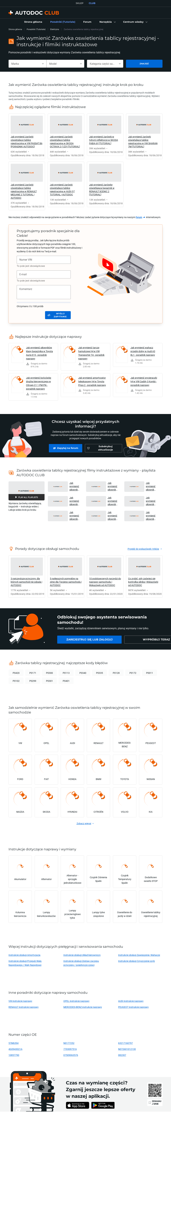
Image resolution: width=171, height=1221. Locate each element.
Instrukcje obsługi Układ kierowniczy (82, 955)
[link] (33, 22)
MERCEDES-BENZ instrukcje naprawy (82, 1007)
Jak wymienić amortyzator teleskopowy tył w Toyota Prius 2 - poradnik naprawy (92, 381)
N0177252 (68, 1043)
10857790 (14, 1055)
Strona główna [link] (15, 29)
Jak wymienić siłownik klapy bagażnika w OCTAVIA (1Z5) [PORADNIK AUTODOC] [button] (114, 501)
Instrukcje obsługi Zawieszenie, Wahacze (139, 955)
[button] (107, 22)
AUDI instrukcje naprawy (130, 1001)
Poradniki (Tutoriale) (36, 29)
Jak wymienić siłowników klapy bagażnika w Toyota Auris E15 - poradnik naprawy (39, 353)
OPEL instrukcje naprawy (76, 1001)
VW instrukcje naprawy (20, 1001)
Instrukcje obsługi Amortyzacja (24, 955)
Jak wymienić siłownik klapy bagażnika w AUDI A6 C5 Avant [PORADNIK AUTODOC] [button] (75, 486)
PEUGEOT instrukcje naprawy (133, 1007)
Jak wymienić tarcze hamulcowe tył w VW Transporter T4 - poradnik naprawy (91, 353)
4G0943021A (15, 1049)
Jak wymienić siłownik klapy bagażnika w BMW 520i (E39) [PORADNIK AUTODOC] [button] (75, 516)
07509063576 (70, 1055)
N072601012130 (127, 1049)
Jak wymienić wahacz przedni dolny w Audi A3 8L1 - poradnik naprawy (142, 351)
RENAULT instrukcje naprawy (24, 1007)
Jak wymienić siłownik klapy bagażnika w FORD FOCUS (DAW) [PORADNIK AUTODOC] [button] (152, 486)
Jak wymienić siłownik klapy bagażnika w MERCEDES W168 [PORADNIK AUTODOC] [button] (114, 486)
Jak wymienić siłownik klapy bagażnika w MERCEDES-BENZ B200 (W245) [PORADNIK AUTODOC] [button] (152, 516)
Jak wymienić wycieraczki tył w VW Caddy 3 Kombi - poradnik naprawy (143, 381)
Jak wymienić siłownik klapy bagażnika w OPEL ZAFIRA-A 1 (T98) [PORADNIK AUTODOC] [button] (114, 516)
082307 (122, 1055)
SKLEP (79, 3)
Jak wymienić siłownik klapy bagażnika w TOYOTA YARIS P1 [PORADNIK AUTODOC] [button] (75, 501)
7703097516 (70, 1049)
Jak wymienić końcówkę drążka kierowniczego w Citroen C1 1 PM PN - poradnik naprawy (38, 383)
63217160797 (125, 1043)
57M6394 (14, 1043)
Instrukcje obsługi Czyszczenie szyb (136, 961)
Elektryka (54, 29)
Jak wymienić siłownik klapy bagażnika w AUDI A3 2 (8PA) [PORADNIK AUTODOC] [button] (152, 501)
